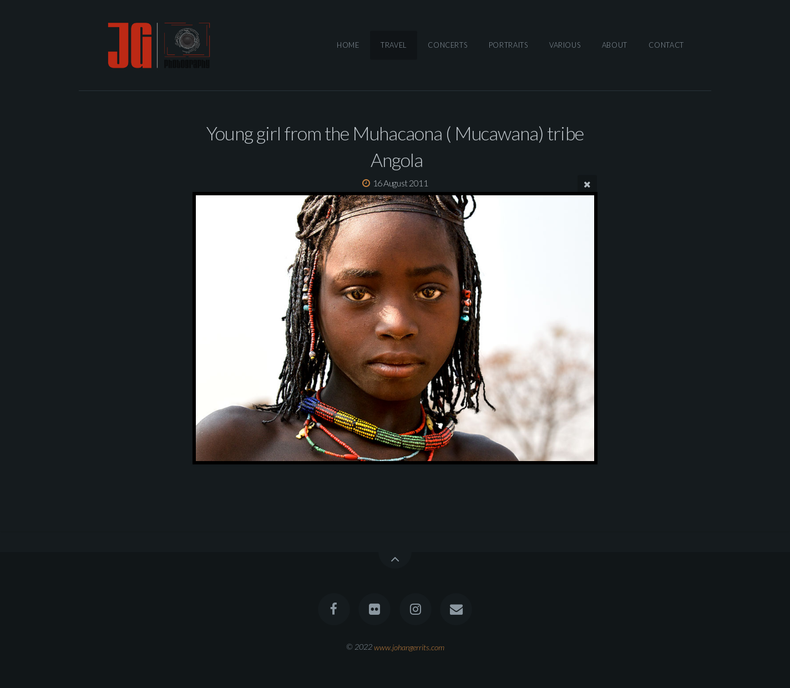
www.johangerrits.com (409, 646)
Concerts (447, 45)
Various (564, 45)
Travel (394, 45)
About (614, 45)
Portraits (508, 45)
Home (348, 45)
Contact (666, 45)
